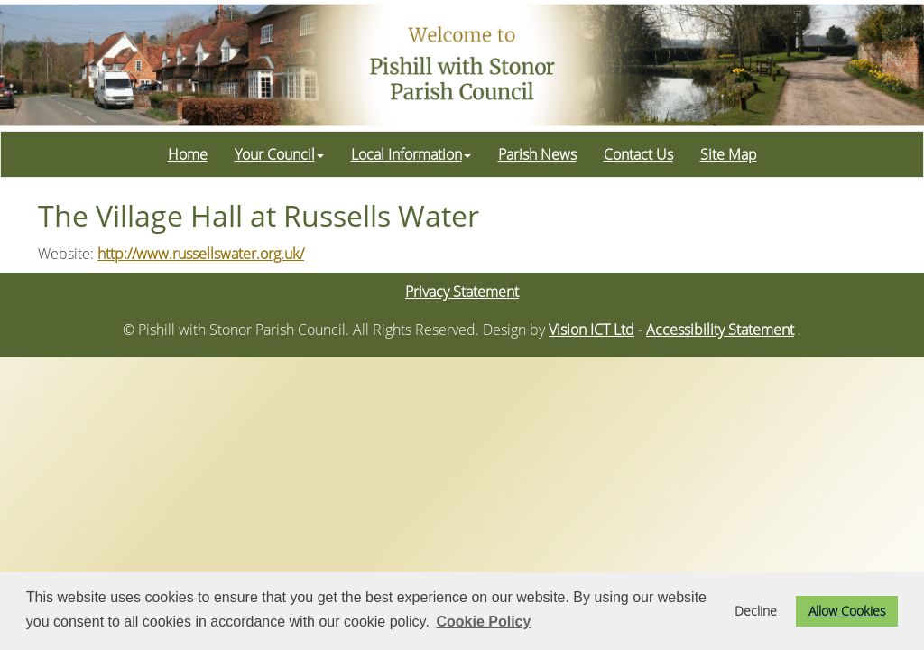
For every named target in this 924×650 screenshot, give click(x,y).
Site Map (728, 154)
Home (188, 154)
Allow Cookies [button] (847, 610)
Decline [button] (756, 610)
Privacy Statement (462, 292)
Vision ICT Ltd (591, 329)
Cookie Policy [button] (483, 621)
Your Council (279, 154)
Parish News (537, 154)
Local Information (411, 154)
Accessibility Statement (720, 329)
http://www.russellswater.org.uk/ (200, 254)
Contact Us (638, 154)
